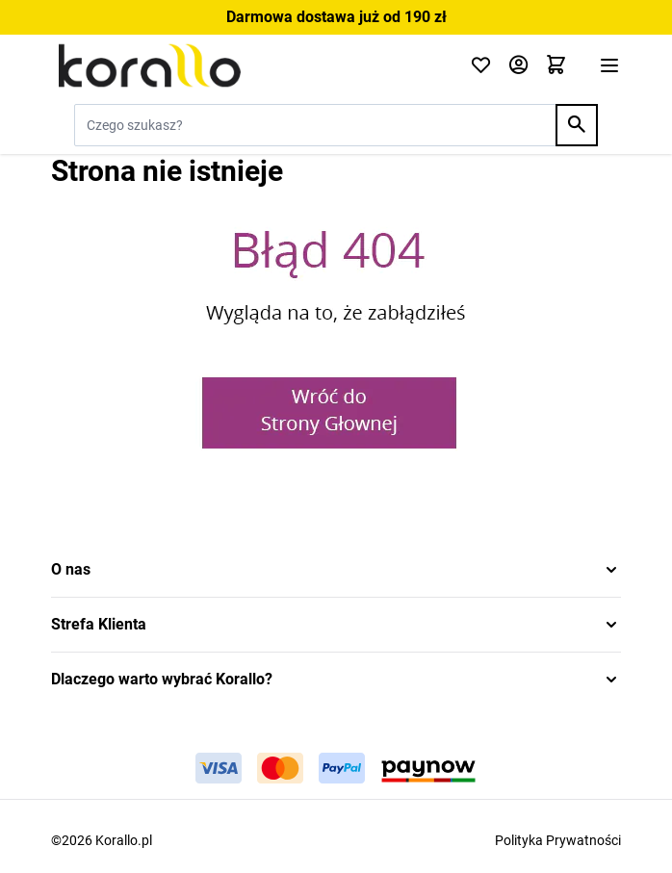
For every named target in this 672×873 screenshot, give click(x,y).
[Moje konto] (518, 66)
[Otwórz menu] (609, 65)
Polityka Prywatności (558, 840)
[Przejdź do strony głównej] (249, 65)
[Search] (577, 125)
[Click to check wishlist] (481, 66)
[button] (336, 570)
